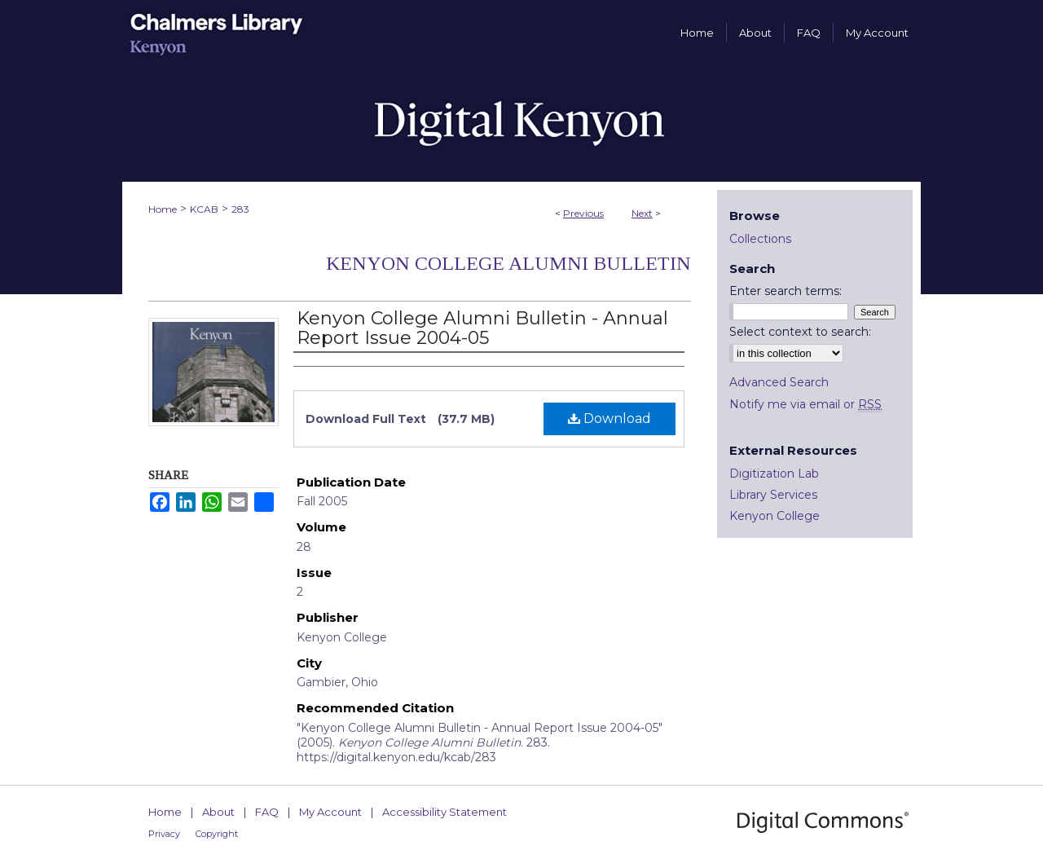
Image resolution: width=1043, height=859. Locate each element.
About (218, 811)
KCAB (204, 209)
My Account (330, 811)
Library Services (773, 494)
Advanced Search (779, 382)
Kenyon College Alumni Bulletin (508, 263)
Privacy (164, 833)
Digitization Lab (774, 473)
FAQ (267, 811)
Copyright (217, 833)
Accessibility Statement (444, 811)
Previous (583, 213)
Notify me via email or (805, 404)
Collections (760, 238)
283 (240, 209)
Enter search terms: (785, 291)
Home (162, 209)
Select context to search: (800, 331)
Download (609, 418)
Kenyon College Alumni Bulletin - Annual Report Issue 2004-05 (482, 328)
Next (642, 213)
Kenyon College (774, 516)
